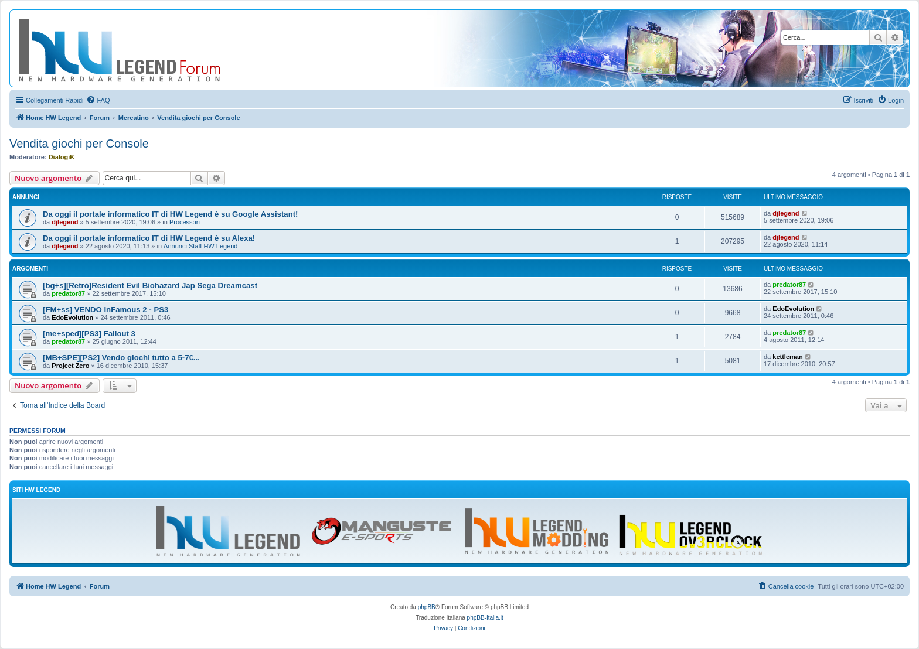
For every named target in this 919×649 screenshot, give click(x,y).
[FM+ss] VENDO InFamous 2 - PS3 (105, 309)
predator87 (68, 293)
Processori (184, 222)
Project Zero (70, 365)
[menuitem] (98, 100)
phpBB (426, 607)
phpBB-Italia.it (485, 617)
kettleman (787, 356)
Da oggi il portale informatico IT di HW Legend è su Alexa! (149, 238)
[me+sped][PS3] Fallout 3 (89, 333)
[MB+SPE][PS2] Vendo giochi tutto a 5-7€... (121, 357)
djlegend (65, 222)
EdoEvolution (72, 317)
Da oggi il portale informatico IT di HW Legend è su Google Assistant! (170, 214)
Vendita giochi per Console (79, 143)
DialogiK (62, 156)
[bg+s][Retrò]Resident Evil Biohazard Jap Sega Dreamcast (150, 285)
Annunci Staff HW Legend (200, 246)
